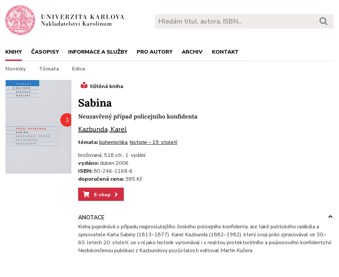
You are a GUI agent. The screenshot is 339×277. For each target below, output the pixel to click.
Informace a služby (97, 52)
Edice (78, 68)
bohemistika (113, 142)
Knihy (13, 52)
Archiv (192, 52)
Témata (49, 68)
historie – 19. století (153, 142)
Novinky (15, 68)
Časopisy (45, 52)
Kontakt (225, 52)
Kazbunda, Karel (102, 129)
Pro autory (154, 52)
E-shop (101, 194)
